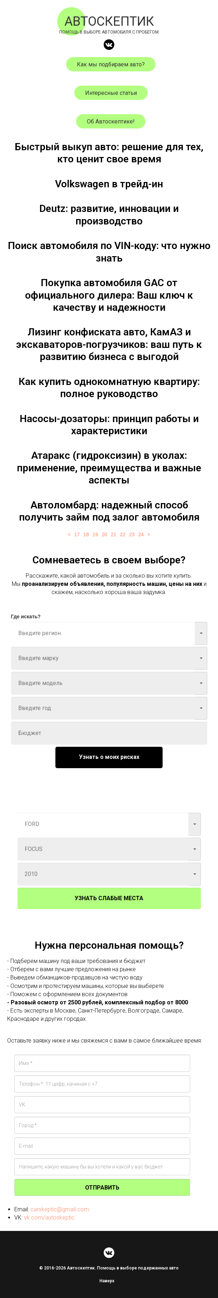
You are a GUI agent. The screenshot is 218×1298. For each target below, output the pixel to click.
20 (104, 534)
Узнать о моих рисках (109, 757)
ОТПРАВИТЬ (102, 1187)
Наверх (109, 1280)
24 (141, 534)
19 (95, 534)
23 (132, 534)
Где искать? (26, 616)
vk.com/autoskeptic (49, 1217)
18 (86, 534)
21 (114, 534)
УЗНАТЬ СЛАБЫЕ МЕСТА (109, 898)
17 (77, 534)
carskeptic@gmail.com (59, 1209)
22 (123, 534)
